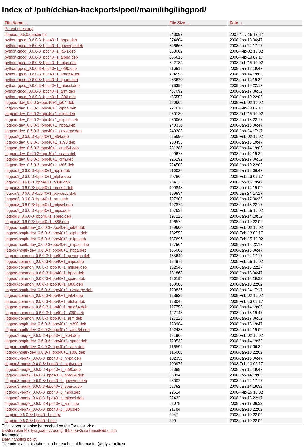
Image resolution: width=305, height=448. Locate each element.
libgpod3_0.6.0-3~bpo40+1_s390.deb (37, 182)
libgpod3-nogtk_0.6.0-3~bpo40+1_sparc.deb (43, 386)
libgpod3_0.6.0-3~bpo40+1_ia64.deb (37, 136)
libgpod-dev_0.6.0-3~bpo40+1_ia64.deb (39, 102)
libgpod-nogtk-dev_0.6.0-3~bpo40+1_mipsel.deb (47, 244)
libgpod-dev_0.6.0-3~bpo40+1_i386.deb (39, 165)
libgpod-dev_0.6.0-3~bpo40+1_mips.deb (40, 114)
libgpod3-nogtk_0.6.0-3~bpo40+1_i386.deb (42, 409)
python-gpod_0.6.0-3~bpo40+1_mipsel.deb (42, 86)
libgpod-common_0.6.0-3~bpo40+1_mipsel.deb (46, 267)
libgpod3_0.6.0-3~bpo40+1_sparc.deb (38, 216)
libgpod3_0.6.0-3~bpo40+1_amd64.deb (39, 188)
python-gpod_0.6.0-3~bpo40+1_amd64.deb (42, 74)
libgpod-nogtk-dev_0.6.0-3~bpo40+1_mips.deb (45, 239)
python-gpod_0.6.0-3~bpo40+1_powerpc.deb (44, 46)
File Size (177, 23)
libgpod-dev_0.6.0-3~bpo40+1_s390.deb (40, 142)
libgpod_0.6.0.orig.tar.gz (26, 34)
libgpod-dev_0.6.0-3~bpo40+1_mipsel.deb (41, 120)
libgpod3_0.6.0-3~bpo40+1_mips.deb (37, 210)
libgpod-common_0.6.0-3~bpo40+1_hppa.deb (44, 273)
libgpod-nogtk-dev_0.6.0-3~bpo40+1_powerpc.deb (49, 290)
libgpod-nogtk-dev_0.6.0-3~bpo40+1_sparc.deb (46, 341)
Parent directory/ (19, 29)
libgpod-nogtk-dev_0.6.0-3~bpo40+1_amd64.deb (47, 330)
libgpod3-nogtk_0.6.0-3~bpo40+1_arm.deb (42, 403)
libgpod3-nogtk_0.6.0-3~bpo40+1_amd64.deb (44, 375)
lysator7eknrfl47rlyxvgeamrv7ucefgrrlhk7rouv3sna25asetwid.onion (59, 430)
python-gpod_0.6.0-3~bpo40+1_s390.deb (41, 68)
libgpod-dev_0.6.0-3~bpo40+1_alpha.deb (40, 108)
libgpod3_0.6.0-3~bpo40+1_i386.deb (37, 222)
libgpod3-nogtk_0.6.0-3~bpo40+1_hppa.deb (43, 358)
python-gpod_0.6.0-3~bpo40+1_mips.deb (41, 63)
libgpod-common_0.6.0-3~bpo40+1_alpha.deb (45, 301)
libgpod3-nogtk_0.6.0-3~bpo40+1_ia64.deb (42, 335)
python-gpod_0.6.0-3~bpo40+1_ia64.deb (40, 51)
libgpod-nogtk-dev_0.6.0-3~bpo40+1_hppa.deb (45, 250)
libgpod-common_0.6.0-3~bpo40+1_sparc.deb (45, 279)
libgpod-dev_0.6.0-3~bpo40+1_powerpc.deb (43, 131)
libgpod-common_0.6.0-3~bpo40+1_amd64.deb (46, 307)
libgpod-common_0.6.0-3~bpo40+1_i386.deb (44, 284)
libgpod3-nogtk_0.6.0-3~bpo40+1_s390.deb (43, 369)
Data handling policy (19, 439)
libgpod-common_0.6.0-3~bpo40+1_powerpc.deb (47, 256)
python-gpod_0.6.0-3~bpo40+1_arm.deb (40, 91)
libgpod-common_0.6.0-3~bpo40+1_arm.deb (43, 318)
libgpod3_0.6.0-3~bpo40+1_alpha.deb (38, 176)
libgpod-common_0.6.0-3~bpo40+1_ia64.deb (44, 295)
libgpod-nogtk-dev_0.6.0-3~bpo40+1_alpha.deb (46, 233)
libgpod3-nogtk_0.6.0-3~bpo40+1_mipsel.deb (44, 398)
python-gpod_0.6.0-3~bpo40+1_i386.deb (40, 97)
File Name (14, 23)
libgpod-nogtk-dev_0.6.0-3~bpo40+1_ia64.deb (45, 227)
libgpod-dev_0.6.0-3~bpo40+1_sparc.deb (40, 154)
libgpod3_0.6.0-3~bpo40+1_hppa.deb (37, 171)
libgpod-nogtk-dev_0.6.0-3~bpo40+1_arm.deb (45, 347)
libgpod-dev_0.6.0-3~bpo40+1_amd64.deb (42, 148)
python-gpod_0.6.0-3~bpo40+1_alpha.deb (41, 57)
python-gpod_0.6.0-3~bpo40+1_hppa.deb (41, 40)
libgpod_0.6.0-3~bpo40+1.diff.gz (33, 415)
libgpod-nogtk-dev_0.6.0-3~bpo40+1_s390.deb (45, 324)
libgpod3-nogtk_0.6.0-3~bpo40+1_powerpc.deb (46, 381)
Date (234, 23)
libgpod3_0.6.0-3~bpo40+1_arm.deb (36, 199)
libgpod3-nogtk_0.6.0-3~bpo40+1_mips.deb (43, 392)
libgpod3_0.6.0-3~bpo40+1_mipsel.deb (39, 205)
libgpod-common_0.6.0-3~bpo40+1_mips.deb (44, 261)
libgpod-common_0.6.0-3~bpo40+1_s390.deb (44, 313)
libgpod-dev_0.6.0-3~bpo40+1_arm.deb (39, 159)
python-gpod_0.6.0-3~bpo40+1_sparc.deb (41, 80)
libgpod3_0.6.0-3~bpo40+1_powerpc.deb (40, 193)
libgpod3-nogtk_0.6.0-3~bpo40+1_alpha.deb (43, 364)
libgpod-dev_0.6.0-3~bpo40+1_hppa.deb (40, 125)
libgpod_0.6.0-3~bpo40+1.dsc (31, 421)
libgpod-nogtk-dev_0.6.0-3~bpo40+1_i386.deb (45, 352)
